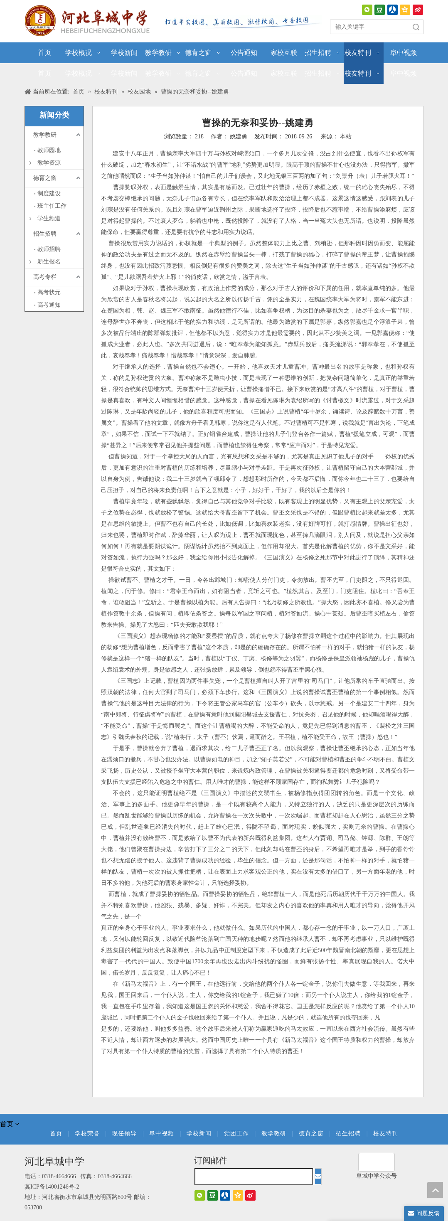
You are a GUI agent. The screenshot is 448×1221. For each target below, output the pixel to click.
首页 (56, 1133)
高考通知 (49, 305)
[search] (253, 1176)
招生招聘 (45, 234)
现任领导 (124, 1133)
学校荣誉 (87, 1133)
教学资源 (49, 163)
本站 (346, 136)
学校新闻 (199, 1133)
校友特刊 (385, 1133)
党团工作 (236, 1133)
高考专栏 (45, 277)
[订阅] (318, 1176)
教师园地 (49, 150)
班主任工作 (51, 206)
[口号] (241, 22)
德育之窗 (45, 178)
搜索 (416, 27)
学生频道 (49, 218)
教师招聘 (49, 249)
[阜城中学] (376, 1162)
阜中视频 (161, 1133)
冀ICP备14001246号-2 (52, 1187)
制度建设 (49, 193)
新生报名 (49, 261)
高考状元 (49, 292)
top (435, 1190)
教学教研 (45, 135)
